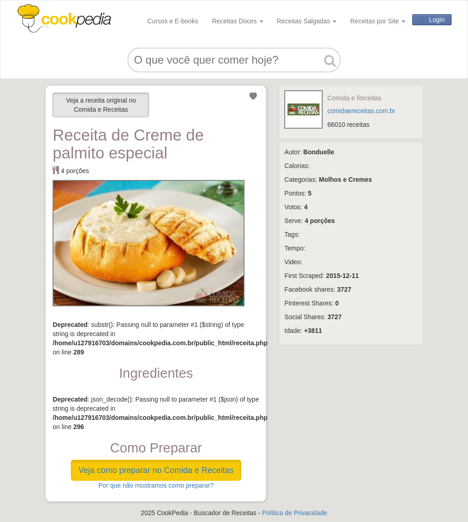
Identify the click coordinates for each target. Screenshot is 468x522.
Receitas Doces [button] (237, 21)
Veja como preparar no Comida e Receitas (156, 470)
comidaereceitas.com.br (361, 110)
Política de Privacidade (294, 513)
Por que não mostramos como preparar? (155, 485)
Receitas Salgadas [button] (307, 21)
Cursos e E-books (172, 21)
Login (437, 19)
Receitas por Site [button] (377, 21)
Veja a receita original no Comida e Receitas (101, 105)
